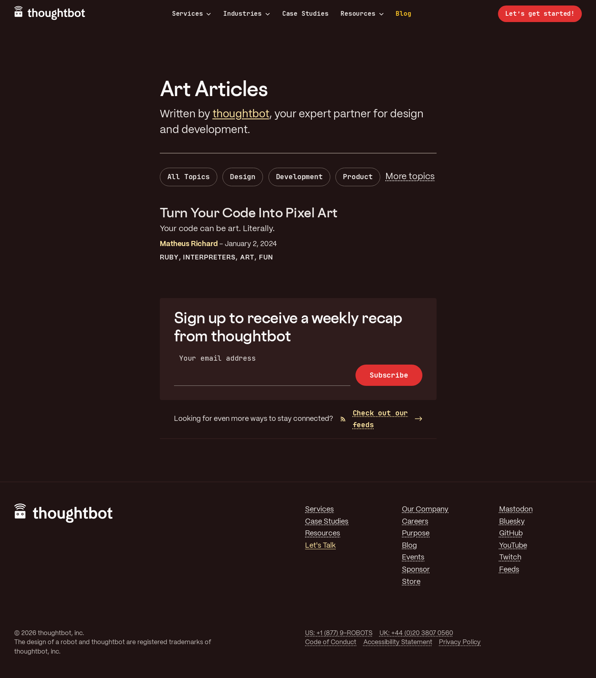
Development (299, 176)
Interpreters (209, 258)
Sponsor (416, 569)
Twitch (510, 557)
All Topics (188, 176)
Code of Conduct (330, 642)
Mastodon (516, 509)
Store (411, 581)
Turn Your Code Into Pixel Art (249, 212)
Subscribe (389, 375)
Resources (362, 14)
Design (242, 176)
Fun (266, 258)
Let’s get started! (540, 13)
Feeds (509, 569)
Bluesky (512, 521)
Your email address (217, 358)
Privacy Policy (460, 642)
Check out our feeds (374, 419)
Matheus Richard (189, 244)
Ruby (169, 258)
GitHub (511, 533)
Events (413, 557)
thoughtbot (241, 114)
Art (247, 258)
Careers (415, 521)
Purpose (415, 533)
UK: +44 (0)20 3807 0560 (416, 633)
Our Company (425, 509)
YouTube (513, 545)
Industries (246, 14)
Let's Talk (320, 545)
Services (191, 14)
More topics (410, 176)
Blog (403, 13)
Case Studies (305, 13)
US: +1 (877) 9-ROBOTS (338, 633)
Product (358, 176)
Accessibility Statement (397, 642)
